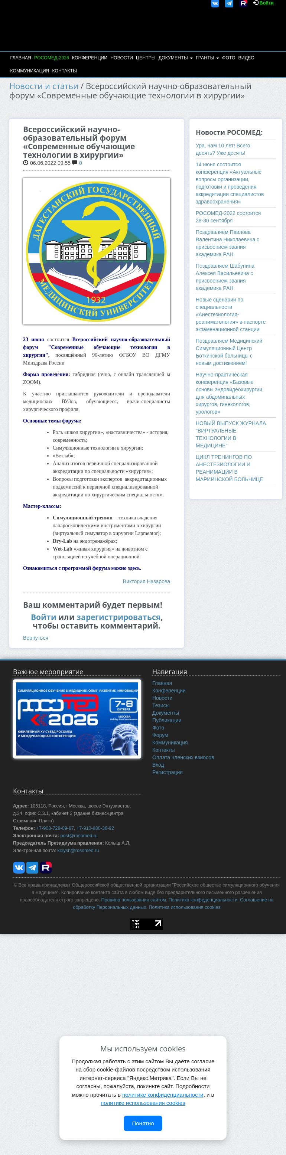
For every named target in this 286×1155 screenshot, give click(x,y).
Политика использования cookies (184, 907)
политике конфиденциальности (162, 1095)
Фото (228, 58)
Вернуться (35, 638)
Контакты (64, 71)
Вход (158, 765)
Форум (160, 735)
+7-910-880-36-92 (95, 828)
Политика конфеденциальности (203, 900)
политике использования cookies (143, 1103)
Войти (267, 3)
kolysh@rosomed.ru (78, 850)
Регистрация (167, 772)
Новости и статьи (43, 86)
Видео (246, 58)
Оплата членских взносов (183, 757)
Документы (176, 58)
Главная (20, 58)
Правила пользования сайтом (133, 900)
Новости (121, 58)
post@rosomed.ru (79, 835)
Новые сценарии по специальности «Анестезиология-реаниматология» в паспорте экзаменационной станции (231, 314)
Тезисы (161, 705)
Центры (146, 58)
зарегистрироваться (118, 617)
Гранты (207, 58)
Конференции (89, 58)
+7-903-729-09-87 (55, 828)
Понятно (143, 1123)
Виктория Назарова (146, 581)
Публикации (166, 720)
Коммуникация (29, 71)
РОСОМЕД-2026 (51, 58)
